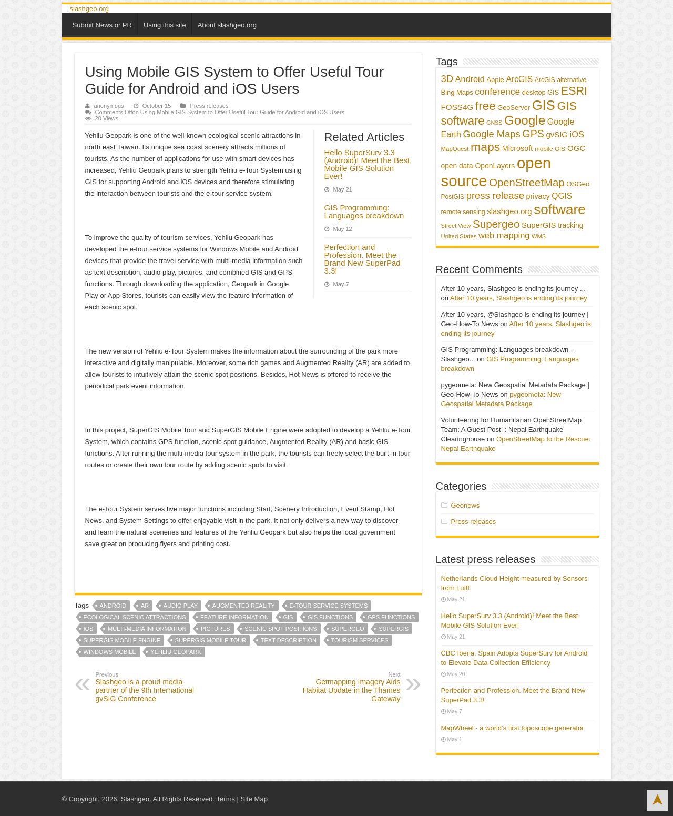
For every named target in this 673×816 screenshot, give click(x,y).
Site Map (254, 799)
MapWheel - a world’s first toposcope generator (512, 728)
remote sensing (463, 212)
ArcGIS (519, 79)
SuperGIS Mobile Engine (122, 640)
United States (459, 236)
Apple (495, 80)
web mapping (503, 235)
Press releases (209, 106)
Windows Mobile (110, 652)
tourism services (360, 640)
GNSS (494, 122)
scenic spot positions (280, 629)
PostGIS (453, 196)
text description (289, 640)
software (559, 209)
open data (457, 166)
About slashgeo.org (227, 25)
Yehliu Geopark (175, 652)
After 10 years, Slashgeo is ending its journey (518, 298)
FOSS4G (457, 107)
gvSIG (557, 134)
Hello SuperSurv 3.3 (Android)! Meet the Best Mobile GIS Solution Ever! (367, 164)
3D (447, 78)
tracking (570, 225)
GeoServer (513, 108)
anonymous (109, 106)
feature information (234, 617)
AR (145, 605)
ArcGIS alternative (560, 80)
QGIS (562, 196)
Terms (226, 799)
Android (113, 605)
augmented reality (243, 605)
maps (485, 147)
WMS (539, 236)
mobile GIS (550, 149)
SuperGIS (394, 629)
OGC (576, 148)
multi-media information (147, 629)
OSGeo (577, 184)
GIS (288, 617)
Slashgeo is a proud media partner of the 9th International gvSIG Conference (149, 687)
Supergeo (347, 629)
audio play (181, 605)
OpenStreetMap (526, 182)
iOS (89, 629)
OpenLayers (495, 166)
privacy (538, 196)
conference (497, 91)
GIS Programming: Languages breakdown (364, 211)
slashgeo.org (89, 9)
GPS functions (391, 617)
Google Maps (492, 133)
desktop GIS (540, 92)
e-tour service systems (329, 605)
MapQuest (455, 149)
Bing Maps (457, 92)
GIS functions (330, 617)
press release (495, 195)
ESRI (574, 91)
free (485, 106)
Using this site (165, 25)
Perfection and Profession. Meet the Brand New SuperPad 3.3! (362, 259)
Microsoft (517, 148)
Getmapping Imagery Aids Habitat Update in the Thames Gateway (347, 687)
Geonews (465, 505)
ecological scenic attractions (135, 617)
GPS (533, 133)
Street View (456, 226)
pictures (215, 629)
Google (524, 120)
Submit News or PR (102, 25)
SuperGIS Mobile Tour (210, 640)
